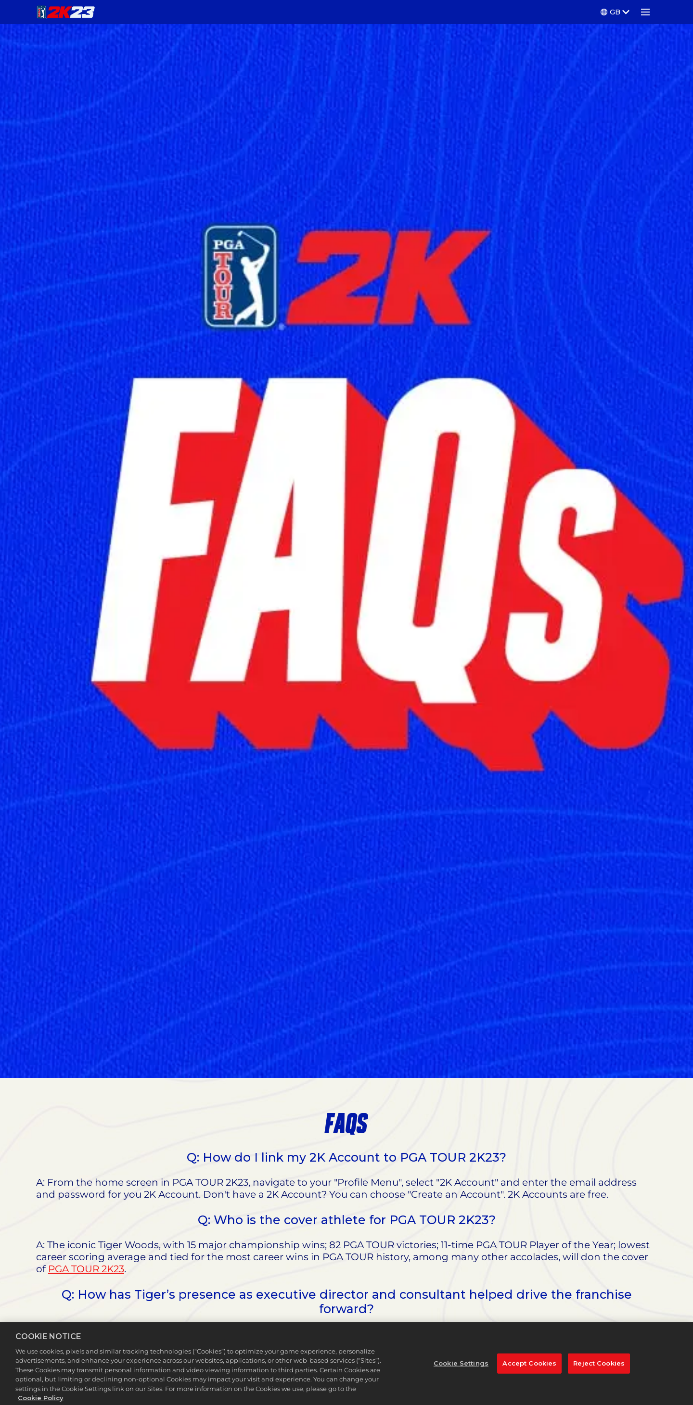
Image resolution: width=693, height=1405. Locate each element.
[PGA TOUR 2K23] (65, 12)
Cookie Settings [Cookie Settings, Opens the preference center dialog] (461, 1373)
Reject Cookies (599, 1373)
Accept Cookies (529, 1373)
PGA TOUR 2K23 (86, 1269)
